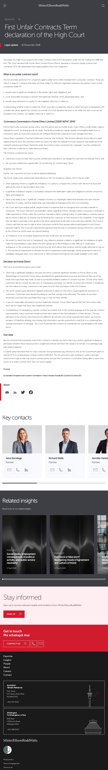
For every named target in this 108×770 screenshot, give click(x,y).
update (49, 362)
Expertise (8, 656)
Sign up (14, 614)
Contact (7, 675)
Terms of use (8, 767)
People (6, 663)
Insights (14, 19)
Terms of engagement (11, 763)
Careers (7, 671)
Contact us (16, 644)
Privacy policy (8, 760)
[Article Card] (24, 544)
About (6, 667)
